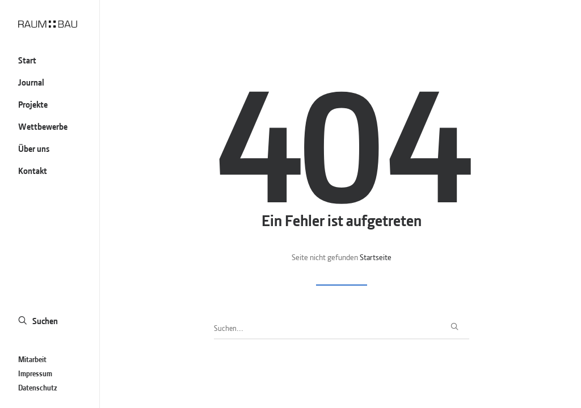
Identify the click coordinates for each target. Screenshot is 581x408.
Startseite (375, 256)
